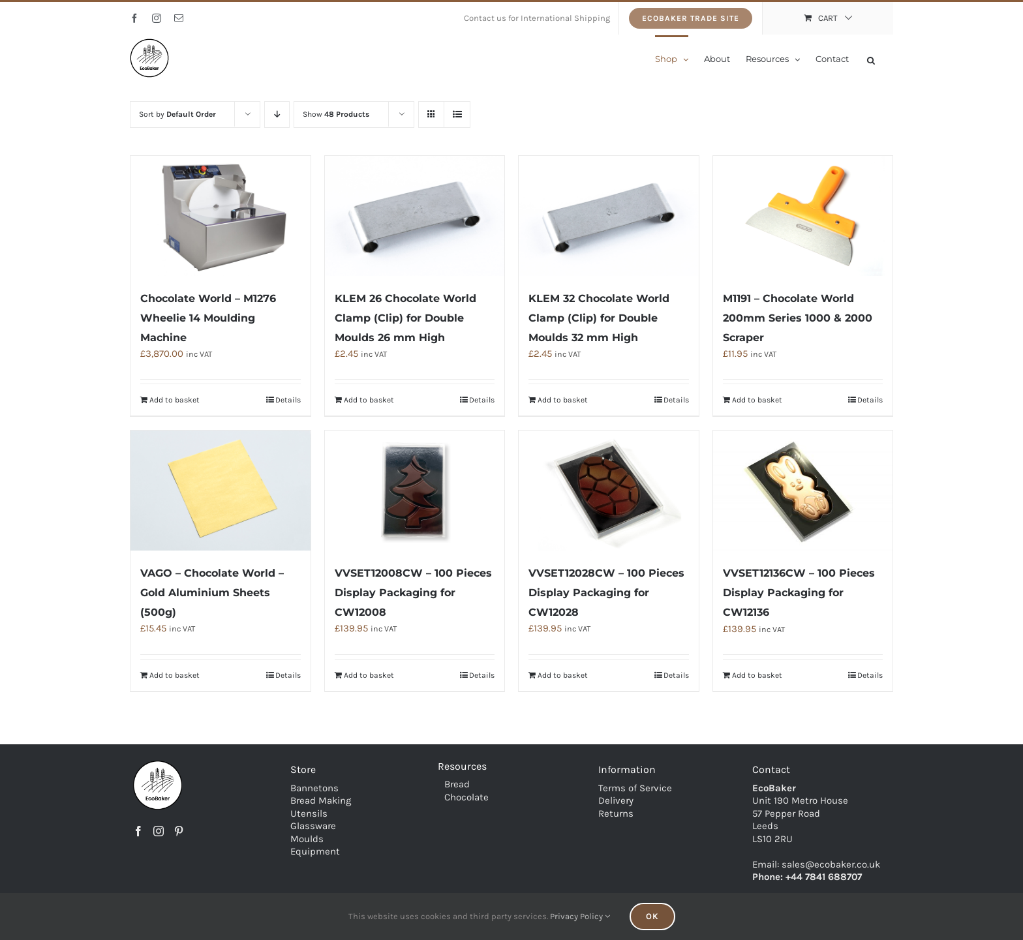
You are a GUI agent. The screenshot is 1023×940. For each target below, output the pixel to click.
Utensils (309, 813)
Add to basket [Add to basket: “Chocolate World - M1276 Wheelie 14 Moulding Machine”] (174, 399)
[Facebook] (138, 831)
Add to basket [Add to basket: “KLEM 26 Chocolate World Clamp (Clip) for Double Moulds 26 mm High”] (369, 399)
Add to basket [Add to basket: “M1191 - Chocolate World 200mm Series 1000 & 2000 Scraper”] (757, 399)
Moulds (307, 838)
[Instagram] (158, 831)
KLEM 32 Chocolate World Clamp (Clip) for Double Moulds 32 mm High (598, 318)
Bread (457, 784)
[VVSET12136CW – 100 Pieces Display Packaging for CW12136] (803, 491)
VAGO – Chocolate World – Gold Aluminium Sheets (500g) (212, 592)
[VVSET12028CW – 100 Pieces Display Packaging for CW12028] (609, 491)
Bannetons (314, 787)
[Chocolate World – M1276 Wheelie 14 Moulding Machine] (220, 216)
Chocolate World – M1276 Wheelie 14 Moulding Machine (208, 318)
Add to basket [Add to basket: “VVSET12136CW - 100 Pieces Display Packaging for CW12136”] (757, 675)
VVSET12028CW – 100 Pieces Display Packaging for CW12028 (606, 592)
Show (336, 114)
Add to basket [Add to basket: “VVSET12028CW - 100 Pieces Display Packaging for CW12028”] (563, 675)
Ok (652, 916)
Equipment (315, 851)
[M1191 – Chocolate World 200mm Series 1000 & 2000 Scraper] (803, 216)
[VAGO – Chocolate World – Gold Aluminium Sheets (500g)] (220, 491)
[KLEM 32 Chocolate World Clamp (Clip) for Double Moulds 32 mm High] (609, 216)
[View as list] (457, 114)
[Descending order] (277, 114)
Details (288, 399)
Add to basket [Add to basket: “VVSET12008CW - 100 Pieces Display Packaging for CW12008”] (369, 675)
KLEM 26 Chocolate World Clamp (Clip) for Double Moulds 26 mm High (405, 318)
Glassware (313, 826)
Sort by (177, 114)
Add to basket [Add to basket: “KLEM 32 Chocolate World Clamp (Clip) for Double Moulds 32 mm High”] (563, 399)
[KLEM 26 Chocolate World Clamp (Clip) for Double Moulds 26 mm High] (415, 216)
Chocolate (466, 796)
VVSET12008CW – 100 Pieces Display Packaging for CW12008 (413, 592)
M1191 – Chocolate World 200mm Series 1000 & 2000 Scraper (797, 318)
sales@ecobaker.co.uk (831, 864)
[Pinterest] (179, 831)
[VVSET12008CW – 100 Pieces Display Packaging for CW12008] (415, 491)
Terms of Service (635, 787)
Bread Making (320, 800)
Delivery (616, 800)
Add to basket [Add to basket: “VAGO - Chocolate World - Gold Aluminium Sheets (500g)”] (174, 675)
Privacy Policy (580, 916)
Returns (616, 813)
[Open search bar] (871, 59)
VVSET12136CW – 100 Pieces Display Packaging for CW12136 (799, 592)
